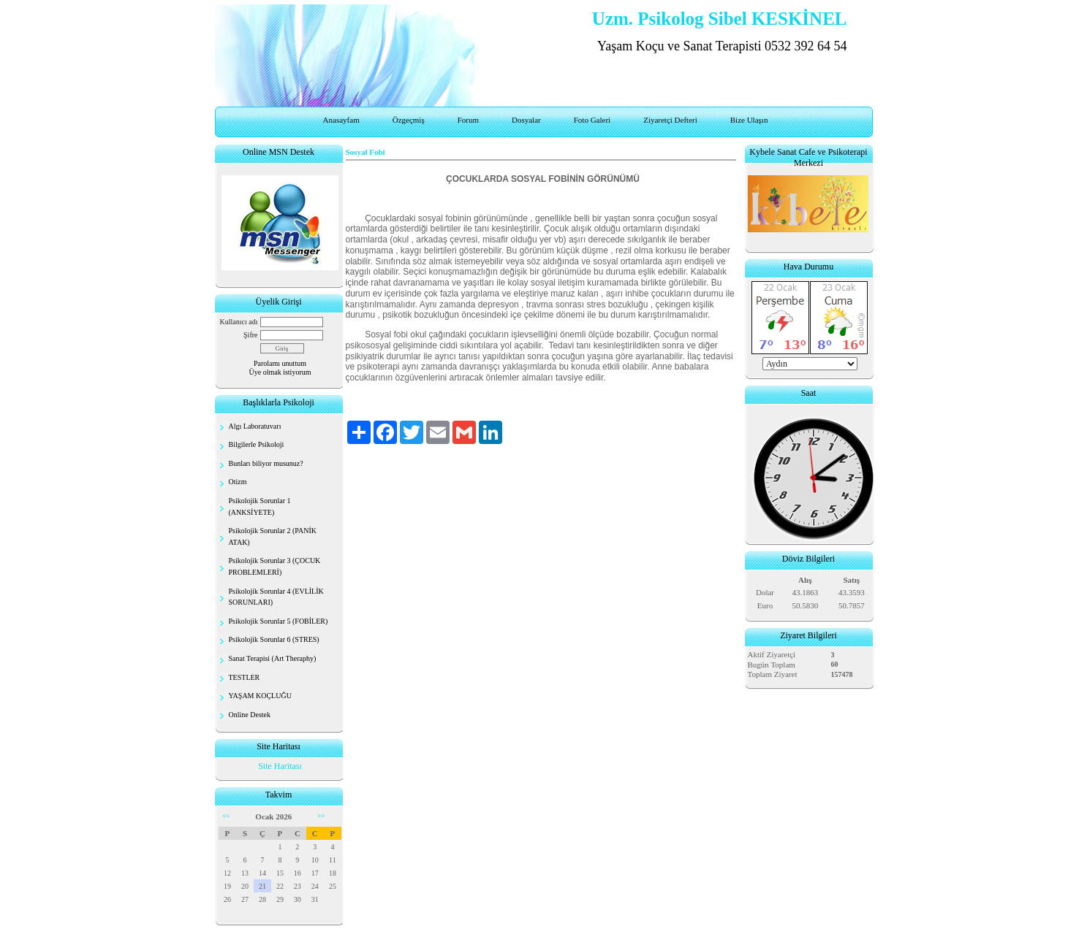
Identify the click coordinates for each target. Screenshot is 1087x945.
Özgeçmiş (409, 119)
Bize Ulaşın (749, 119)
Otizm (238, 482)
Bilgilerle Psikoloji (256, 444)
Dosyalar (526, 119)
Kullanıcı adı (239, 322)
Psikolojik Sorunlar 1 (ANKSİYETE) (260, 506)
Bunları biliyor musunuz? (266, 463)
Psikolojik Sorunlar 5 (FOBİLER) (278, 621)
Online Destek (250, 715)
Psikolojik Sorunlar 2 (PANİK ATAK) (273, 536)
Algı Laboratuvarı (255, 426)
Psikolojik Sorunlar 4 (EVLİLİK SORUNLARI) (276, 597)
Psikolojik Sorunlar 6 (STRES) (274, 639)
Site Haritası (280, 766)
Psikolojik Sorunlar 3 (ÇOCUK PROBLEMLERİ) (275, 566)
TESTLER (244, 677)
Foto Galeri (592, 119)
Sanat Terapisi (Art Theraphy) (273, 658)
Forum (468, 119)
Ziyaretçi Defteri (670, 119)
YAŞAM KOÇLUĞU (260, 696)
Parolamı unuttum (280, 363)
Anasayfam (341, 119)
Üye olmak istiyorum (280, 372)
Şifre (250, 335)
